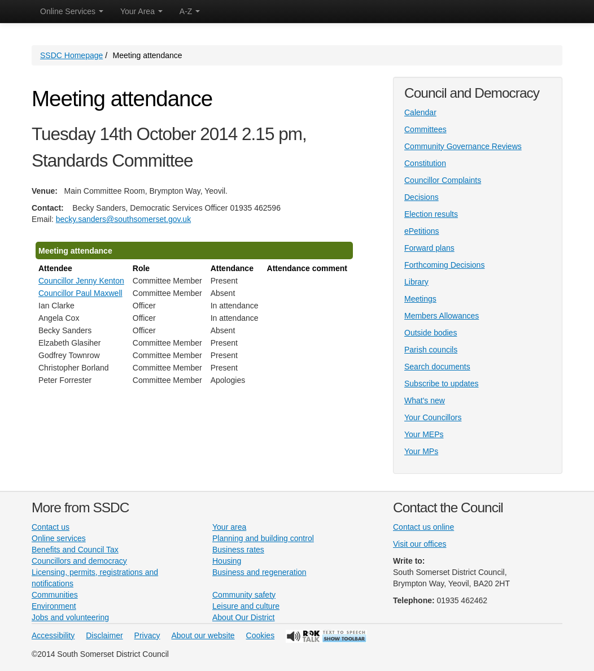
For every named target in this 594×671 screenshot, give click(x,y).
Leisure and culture (245, 606)
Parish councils (430, 349)
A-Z (190, 11)
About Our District (243, 617)
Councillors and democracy (79, 560)
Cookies (260, 635)
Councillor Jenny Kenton (81, 280)
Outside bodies (430, 332)
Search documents (437, 366)
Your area (229, 526)
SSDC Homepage (71, 55)
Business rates (238, 549)
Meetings (420, 298)
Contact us (50, 526)
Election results (431, 214)
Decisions (421, 197)
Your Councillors (432, 417)
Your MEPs (424, 434)
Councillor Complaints (442, 180)
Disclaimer (104, 635)
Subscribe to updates (441, 383)
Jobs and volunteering (70, 617)
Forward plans (429, 247)
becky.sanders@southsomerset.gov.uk (123, 219)
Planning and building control (263, 538)
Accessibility (53, 635)
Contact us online (423, 526)
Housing (226, 560)
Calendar (420, 112)
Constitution (425, 163)
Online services (59, 538)
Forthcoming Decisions (444, 264)
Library (416, 281)
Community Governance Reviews (463, 146)
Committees (425, 129)
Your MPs (421, 451)
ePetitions (421, 231)
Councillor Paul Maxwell (80, 293)
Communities (55, 594)
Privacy (147, 635)
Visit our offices (419, 543)
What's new (424, 400)
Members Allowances (441, 315)
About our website (203, 635)
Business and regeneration (259, 572)
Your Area (141, 11)
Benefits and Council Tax (75, 549)
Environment (54, 606)
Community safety (244, 594)
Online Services (71, 11)
